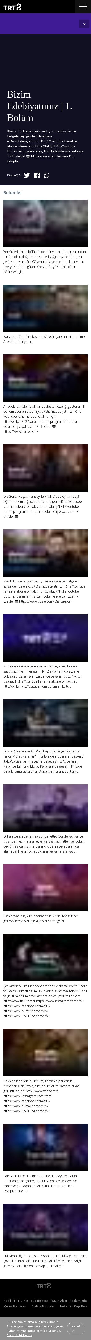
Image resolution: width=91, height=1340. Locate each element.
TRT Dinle (21, 1301)
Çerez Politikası (15, 1306)
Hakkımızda (78, 1301)
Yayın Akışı (59, 1301)
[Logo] (45, 1286)
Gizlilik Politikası (43, 1306)
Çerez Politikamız (19, 1335)
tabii (7, 1301)
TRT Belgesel (39, 1301)
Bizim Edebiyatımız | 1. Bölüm (39, 106)
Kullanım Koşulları (73, 1306)
